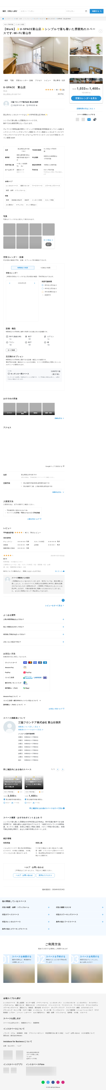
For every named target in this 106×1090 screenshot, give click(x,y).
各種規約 (20, 1033)
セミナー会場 (30, 1002)
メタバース (83, 1012)
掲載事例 (36, 1023)
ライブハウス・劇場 (73, 1007)
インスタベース (7, 19)
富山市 (42, 18)
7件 (63, 90)
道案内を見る (58, 492)
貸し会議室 (20, 1002)
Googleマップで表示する (55, 466)
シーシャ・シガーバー (24, 1012)
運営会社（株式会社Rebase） (13, 1035)
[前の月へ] (9, 283)
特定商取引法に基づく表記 (54, 1033)
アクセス (38, 80)
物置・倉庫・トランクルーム (24, 18)
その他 (76, 1012)
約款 (25, 1033)
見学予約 (61, 94)
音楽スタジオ (30, 1005)
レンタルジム (37, 1010)
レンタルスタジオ (69, 1002)
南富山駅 (43, 486)
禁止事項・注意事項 (60, 80)
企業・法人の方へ (9, 1046)
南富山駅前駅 (38, 483)
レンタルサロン (82, 1002)
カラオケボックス (87, 1007)
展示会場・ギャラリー (42, 1007)
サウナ (97, 1010)
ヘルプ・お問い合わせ (72, 1033)
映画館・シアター (9, 1012)
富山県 (36, 18)
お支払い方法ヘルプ (57, 709)
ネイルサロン (93, 1002)
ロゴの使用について (88, 1033)
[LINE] (43, 1082)
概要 (6, 80)
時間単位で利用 (22, 268)
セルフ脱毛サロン (39, 1012)
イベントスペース (54, 1005)
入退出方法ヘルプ (34, 519)
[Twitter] (48, 1082)
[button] (34, 492)
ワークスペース (37, 185)
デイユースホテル (92, 1005)
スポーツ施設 (27, 1010)
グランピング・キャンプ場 (12, 1010)
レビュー (47, 80)
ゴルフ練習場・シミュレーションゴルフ (79, 1010)
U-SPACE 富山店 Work (64, 18)
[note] (63, 1082)
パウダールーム (8, 1005)
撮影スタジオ (24, 185)
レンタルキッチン (56, 1002)
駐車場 (70, 1012)
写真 (12, 80)
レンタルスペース (12, 185)
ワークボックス (79, 1005)
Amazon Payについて (12, 696)
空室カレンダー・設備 (24, 80)
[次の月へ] (34, 283)
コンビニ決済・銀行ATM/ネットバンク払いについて (22, 700)
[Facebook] (53, 1082)
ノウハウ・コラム (9, 1033)
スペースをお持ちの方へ (11, 1023)
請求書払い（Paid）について (14, 704)
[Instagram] (58, 1082)
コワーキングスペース (52, 185)
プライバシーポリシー (36, 1033)
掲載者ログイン (26, 1023)
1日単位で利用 (45, 268)
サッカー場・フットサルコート (54, 1010)
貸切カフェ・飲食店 (26, 1007)
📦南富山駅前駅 (50, 18)
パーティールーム (42, 1002)
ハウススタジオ (41, 1005)
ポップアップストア (58, 1007)
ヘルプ (19, 1046)
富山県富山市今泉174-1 (12, 94)
